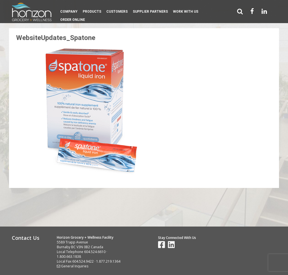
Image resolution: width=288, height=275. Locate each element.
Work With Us (185, 12)
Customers (117, 12)
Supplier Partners (150, 12)
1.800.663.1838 (69, 256)
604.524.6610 (94, 251)
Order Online (72, 20)
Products (92, 12)
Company (69, 12)
